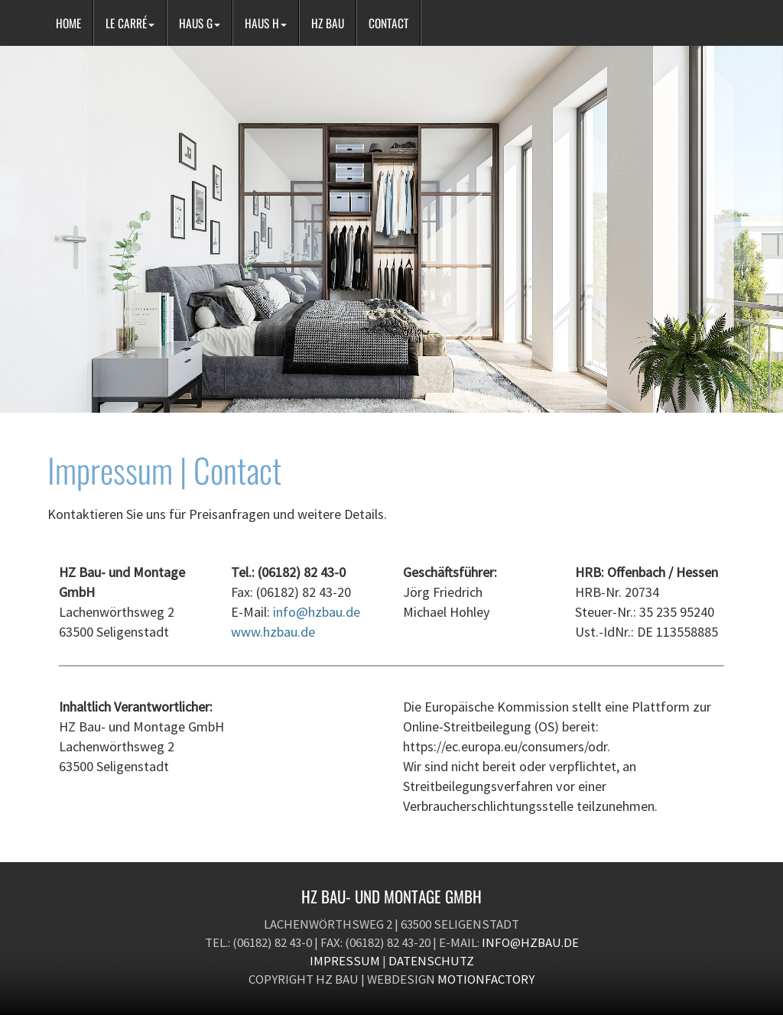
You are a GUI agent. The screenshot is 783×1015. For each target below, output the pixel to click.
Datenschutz (431, 960)
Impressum (345, 960)
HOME (68, 23)
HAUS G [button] (199, 23)
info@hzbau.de (316, 612)
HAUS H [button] (266, 23)
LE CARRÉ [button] (130, 23)
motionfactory (485, 979)
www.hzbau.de (273, 631)
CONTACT (388, 23)
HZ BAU (327, 23)
